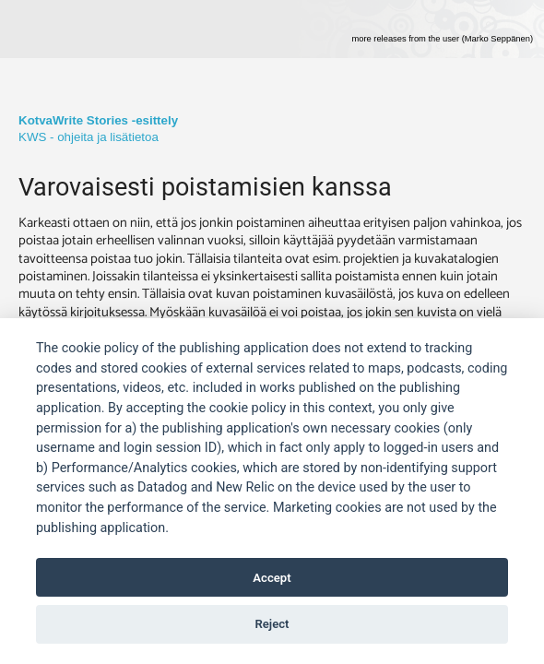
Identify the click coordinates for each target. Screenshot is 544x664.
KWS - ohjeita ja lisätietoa (88, 137)
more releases (442, 38)
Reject (271, 624)
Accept (271, 578)
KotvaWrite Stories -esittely (98, 120)
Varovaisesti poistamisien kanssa (205, 187)
